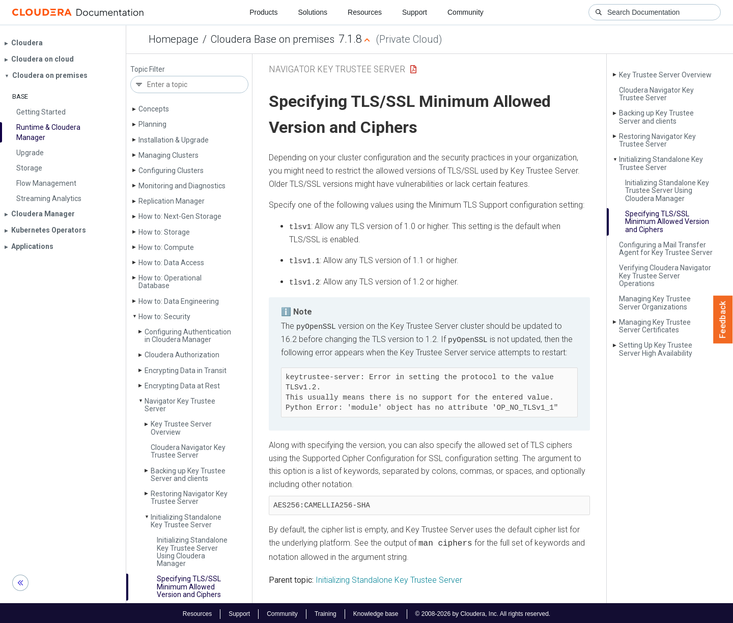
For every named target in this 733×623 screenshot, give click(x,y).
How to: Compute (166, 247)
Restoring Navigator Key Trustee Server (189, 497)
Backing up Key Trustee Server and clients (188, 475)
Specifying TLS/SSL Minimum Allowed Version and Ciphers (189, 587)
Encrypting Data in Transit (186, 370)
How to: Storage (164, 232)
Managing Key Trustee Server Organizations (655, 302)
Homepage (174, 39)
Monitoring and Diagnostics (181, 186)
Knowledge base (376, 611)
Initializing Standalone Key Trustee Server (186, 521)
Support (414, 12)
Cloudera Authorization (182, 355)
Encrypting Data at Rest (182, 386)
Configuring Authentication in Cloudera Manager (188, 336)
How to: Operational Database (170, 282)
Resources (365, 12)
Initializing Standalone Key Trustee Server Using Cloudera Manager (192, 552)
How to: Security (164, 317)
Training (325, 611)
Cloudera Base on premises (272, 39)
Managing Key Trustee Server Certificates (655, 326)
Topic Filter (147, 69)
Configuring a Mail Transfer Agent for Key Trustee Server (666, 249)
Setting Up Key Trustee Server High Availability (655, 349)
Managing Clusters (168, 155)
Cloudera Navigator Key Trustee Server (188, 451)
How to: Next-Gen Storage (179, 216)
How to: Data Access (171, 263)
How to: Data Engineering (178, 301)
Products (263, 12)
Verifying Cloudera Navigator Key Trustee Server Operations (665, 276)
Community (465, 12)
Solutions (312, 12)
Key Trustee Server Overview (181, 428)
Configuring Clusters (171, 170)
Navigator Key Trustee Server (180, 405)
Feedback (723, 319)
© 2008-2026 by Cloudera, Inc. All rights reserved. (483, 611)
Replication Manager (171, 201)
